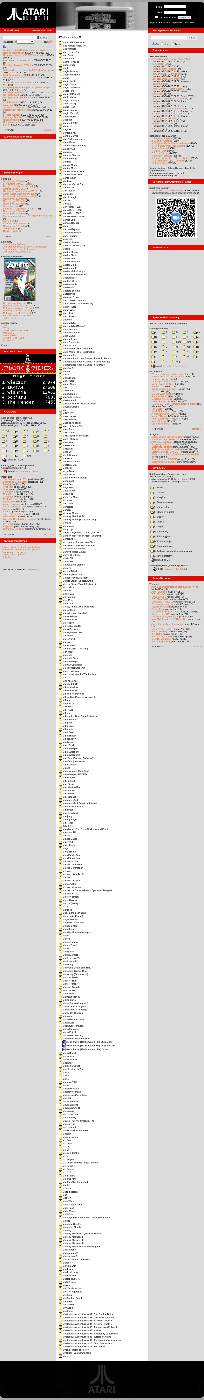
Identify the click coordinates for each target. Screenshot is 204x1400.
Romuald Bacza (159, 396)
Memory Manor (69, 513)
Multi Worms (67, 1211)
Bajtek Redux (9, 318)
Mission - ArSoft (69, 880)
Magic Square (68, 110)
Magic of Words (69, 100)
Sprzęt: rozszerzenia (161, 447)
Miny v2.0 (66, 842)
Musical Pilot (67, 1275)
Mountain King (68, 1105)
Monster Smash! (69, 987)
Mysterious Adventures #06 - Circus (80, 1330)
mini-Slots (66, 826)
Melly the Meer (68, 497)
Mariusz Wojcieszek (161, 394)
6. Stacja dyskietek (162, 512)
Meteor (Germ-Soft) (71, 574)
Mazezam (66, 448)
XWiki (6, 328)
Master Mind (67, 265)
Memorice (66, 507)
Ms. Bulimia (67, 1175)
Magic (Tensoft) (69, 113)
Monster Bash (68, 977)
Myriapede (66, 1304)
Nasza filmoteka (11, 119)
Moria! (64, 1075)
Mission (65, 877)
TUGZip (34, 471)
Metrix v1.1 (66, 594)
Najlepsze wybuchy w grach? (166, 79)
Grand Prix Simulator (13, 529)
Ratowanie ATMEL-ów (162, 601)
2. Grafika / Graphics (161, 141)
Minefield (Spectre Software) (76, 758)
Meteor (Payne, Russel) (73, 577)
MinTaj (64, 835)
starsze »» (48, 130)
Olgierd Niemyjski (160, 423)
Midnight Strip (68, 658)
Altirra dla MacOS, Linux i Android (168, 59)
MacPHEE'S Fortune (71, 42)
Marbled (65, 200)
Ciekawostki (157, 93)
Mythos (65, 1356)
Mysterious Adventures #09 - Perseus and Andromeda (90, 1340)
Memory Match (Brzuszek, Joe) (77, 519)
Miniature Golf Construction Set (78, 803)
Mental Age (67, 539)
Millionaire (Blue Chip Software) (78, 716)
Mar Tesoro (67, 190)
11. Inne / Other (159, 163)
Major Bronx (67, 142)
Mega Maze (67, 474)
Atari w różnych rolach (162, 636)
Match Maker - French (72, 300)
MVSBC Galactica (70, 1288)
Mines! (64, 768)
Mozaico (65, 1133)
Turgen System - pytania (163, 69)
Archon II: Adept (11, 504)
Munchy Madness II (71, 1237)
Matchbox (66, 313)
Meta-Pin (65, 568)
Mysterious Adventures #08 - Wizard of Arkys (85, 1336)
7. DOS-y (157, 517)
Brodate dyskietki (11, 115)
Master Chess (68, 255)
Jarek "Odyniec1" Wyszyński (165, 418)
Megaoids (66, 494)
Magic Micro (67, 97)
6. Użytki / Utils (158, 150)
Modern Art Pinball (71, 916)
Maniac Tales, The (70, 174)
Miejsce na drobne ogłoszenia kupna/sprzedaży (175, 454)
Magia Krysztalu (69, 74)
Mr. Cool (65, 1143)
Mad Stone (66, 55)
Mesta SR (66, 561)
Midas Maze (67, 645)
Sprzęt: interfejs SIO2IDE (164, 459)
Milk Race (66, 710)
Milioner (65, 700)
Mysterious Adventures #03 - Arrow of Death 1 (85, 1320)
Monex (64, 938)
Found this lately (159, 83)
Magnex (65, 129)
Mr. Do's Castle (69, 1153)
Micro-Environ (68, 629)
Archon (6, 511)
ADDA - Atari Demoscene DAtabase (168, 323)
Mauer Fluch (67, 384)
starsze (50, 236)
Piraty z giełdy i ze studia (163, 118)
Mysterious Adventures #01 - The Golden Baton (86, 1314)
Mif (62, 677)
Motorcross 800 (69, 1088)
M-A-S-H (65, 239)
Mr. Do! (64, 1150)
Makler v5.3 (67, 149)
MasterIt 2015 (68, 281)
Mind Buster (67, 735)
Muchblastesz (68, 1192)
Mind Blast (66, 732)
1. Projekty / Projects (161, 138)
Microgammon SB (70, 632)
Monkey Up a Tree (70, 958)
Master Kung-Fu (69, 261)
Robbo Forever (10, 499)
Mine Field (66, 745)
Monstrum (66, 993)
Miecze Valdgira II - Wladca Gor (77, 674)
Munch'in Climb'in (70, 1224)
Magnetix (66, 126)
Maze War (66, 442)
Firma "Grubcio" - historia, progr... (168, 88)
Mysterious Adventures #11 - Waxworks (82, 1346)
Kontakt (5, 345)
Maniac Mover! (68, 168)
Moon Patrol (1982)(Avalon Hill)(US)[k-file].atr (88, 1045)
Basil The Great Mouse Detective (19, 519)
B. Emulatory (159, 531)
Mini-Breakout (68, 813)
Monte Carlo (67, 1000)
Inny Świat (8, 524)
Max (63, 387)
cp (196, 332)
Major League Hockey (72, 145)
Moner (64, 935)
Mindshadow (67, 739)
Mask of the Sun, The (72, 245)
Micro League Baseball (73, 613)
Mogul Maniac (68, 919)
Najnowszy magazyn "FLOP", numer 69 (23, 55)
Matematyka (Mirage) (72, 326)
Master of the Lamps (72, 271)
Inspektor (7, 526)
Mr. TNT (65, 1172)
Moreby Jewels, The (71, 1069)
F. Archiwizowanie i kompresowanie (171, 551)
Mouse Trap (67, 1124)
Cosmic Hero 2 (158, 103)
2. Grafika (157, 492)
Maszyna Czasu (69, 297)
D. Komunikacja (160, 541)
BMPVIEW (8, 221)
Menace (65, 522)
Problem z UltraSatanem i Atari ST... (169, 113)
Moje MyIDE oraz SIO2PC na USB (168, 619)
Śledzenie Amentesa (161, 399)
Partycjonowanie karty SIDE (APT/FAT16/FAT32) (27, 216)
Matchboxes (67, 316)
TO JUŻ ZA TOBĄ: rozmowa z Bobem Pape (173, 404)
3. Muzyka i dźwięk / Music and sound (170, 143)
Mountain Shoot (69, 1108)
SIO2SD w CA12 (159, 599)
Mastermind (67, 287)
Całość (9, 471)
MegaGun (66, 484)
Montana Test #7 (69, 997)
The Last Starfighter (13, 514)
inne (27, 455)
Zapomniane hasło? (160, 22)
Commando (9, 491)
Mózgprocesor (68, 1137)
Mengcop (66, 529)
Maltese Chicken (69, 155)
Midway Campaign (70, 665)
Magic (64, 78)
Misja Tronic (67, 851)
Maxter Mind (67, 400)
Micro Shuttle (68, 619)
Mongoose (66, 951)
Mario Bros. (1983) (70, 207)
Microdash (66, 623)
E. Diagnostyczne (161, 546)
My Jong (65, 1295)
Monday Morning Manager (75, 932)
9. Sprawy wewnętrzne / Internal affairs (170, 158)
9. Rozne (156, 526)
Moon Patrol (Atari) (71, 1035)
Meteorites (66, 587)
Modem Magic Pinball (72, 913)
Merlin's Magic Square (73, 552)
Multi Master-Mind (70, 1204)
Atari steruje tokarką (161, 641)
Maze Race (66, 429)
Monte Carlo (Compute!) (73, 1003)
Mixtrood (65, 910)
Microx (64, 642)
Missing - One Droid (71, 874)
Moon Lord (66, 1022)
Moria (64, 1072)
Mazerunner (67, 445)
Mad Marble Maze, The (73, 45)
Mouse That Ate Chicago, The (76, 1121)
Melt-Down (66, 503)
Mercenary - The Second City (76, 545)
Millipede (65, 722)
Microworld (67, 639)
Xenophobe (9, 496)
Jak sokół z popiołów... (14, 107)
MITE (63, 906)
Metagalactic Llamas (72, 564)
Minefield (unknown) (71, 761)
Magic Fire (66, 91)
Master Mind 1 (68, 268)
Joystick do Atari (159, 606)
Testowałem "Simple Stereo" (165, 611)
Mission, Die (67, 884)
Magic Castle (67, 84)
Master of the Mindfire (72, 274)
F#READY (156, 386)
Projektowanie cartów (162, 604)
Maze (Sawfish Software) (74, 435)
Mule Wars (66, 1201)
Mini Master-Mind (70, 787)
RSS (48, 42)
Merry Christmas (70, 555)
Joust (5, 489)
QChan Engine (10, 231)
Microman (66, 635)
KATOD (155, 391)
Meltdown (66, 500)
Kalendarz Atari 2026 (13, 117)
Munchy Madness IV (71, 1243)
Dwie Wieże (9, 516)
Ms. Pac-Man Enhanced (73, 1182)
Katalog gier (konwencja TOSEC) (18, 465)
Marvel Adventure (70, 232)
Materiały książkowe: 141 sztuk (18, 308)
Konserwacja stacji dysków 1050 (19, 193)
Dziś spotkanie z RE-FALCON (18, 97)
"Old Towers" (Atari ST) (14, 479)
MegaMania (67, 490)
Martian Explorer (70, 229)
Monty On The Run (71, 1013)
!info (176, 342)
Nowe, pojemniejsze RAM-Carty (167, 437)
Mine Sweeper (68, 748)
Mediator (65, 458)
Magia (64, 68)
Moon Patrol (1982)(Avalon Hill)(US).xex (85, 1049)
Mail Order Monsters (71, 139)
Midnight (65, 655)
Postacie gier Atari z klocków (17, 110)
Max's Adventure (70, 397)
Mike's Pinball (68, 690)
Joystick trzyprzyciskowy (163, 616)
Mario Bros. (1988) (70, 210)
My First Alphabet (70, 1291)
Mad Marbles (67, 49)
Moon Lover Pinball (71, 1026)
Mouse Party (67, 1117)
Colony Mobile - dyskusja (14, 552)
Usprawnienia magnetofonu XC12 (20, 191)
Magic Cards (67, 81)
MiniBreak (66, 809)
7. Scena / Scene (160, 153)
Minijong (65, 816)
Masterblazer (67, 277)
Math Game (67, 336)
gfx (197, 337)
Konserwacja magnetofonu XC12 (19, 196)
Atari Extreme (10, 102)
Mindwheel (66, 742)
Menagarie (66, 526)
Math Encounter (69, 332)
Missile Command (70, 864)
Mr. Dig (64, 1146)
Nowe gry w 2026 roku (14, 181)
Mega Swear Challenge (73, 477)
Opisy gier (6, 477)
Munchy (65, 1230)
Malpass (65, 152)
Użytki (167, 44)
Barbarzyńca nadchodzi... (16, 92)
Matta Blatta (67, 378)
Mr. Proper (66, 1159)
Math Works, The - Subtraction (77, 352)
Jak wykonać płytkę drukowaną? (167, 624)
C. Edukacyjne (160, 536)
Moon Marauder (69, 1029)
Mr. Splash (66, 1169)
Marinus (65, 203)
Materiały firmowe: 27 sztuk (16, 310)
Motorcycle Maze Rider (73, 1095)
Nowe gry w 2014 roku (14, 226)
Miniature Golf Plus (71, 806)
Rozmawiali (155, 371)
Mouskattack (67, 1127)
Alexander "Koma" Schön (164, 413)
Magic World (67, 116)
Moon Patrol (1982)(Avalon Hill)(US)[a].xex (87, 1042)
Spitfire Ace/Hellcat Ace (15, 506)
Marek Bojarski (158, 421)
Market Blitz (67, 220)
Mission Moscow (70, 887)
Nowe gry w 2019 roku (14, 201)
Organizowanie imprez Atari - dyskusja (21, 547)
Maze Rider (67, 432)
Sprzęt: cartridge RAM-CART (166, 452)
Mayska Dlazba (69, 406)
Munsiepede (67, 1249)
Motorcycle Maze (70, 1091)
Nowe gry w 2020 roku (14, 198)
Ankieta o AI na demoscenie (17, 60)
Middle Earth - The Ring (73, 648)
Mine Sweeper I (69, 752)
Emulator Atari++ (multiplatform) (19, 249)
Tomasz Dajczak (159, 379)
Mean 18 (65, 452)
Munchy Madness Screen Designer (79, 1246)
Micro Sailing (68, 616)
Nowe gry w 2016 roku (14, 211)
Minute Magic (68, 839)
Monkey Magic (68, 955)
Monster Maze (68, 984)
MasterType (67, 294)
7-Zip (28, 471)
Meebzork (66, 468)
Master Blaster (68, 252)
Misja (63, 848)
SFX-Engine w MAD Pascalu (17, 184)
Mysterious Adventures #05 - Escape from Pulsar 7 (88, 1327)
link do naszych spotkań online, (167, 190)
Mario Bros (8, 494)
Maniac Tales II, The (71, 171)
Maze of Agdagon (70, 423)
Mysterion (66, 1311)
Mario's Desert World (72, 216)
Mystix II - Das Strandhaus (75, 1353)
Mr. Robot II (67, 1166)
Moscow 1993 (68, 1082)
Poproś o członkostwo (183, 22)
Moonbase (66, 1056)
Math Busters (68, 329)
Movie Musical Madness (73, 1130)
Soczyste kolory (159, 631)
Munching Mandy (70, 1227)
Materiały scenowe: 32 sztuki (17, 305)
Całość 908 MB (160, 560)
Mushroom (66, 1269)
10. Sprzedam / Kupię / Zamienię (167, 160)
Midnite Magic (68, 661)
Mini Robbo (67, 790)
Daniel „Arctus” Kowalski (163, 389)
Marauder (66, 194)
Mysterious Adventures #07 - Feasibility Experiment (88, 1333)
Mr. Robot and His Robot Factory (78, 1162)
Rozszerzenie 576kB (161, 629)
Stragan (153, 434)
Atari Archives (10, 335)
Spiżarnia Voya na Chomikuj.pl (18, 315)
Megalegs (66, 487)
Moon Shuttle (68, 1053)
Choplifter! (8, 486)
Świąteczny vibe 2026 (162, 123)
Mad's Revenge (69, 62)
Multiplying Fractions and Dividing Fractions (84, 1217)
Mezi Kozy (66, 600)
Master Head (67, 258)
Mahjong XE (67, 133)
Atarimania (8, 333)
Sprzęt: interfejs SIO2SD (163, 461)
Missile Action (68, 861)
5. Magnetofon (160, 507)
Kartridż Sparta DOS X (14, 189)
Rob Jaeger (157, 409)
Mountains (66, 1111)
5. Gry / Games (159, 148)
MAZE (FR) (66, 413)
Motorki (65, 1098)
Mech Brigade (68, 455)
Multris (64, 1220)
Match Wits (67, 310)
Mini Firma (66, 784)
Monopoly (66, 964)
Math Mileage (68, 339)
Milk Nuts (66, 706)
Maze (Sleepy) (68, 439)
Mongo (64, 948)
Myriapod (66, 1308)
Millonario (66, 729)
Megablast (66, 481)
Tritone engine (10, 228)
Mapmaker (66, 187)
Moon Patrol (67, 1032)
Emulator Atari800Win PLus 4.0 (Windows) (24, 246)
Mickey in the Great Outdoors (76, 606)
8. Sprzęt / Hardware (161, 155)
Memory (65, 510)
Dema (178, 44)
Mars (63, 226)
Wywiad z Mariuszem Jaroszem (167, 374)
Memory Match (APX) (72, 516)
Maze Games (67, 416)
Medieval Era (67, 465)
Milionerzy (66, 703)
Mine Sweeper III (69, 755)
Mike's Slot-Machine (71, 693)
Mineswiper (67, 777)
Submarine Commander (15, 482)
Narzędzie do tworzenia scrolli (18, 186)
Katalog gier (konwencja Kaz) (17, 418)
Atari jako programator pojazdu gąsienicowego (26, 87)
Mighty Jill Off (68, 684)
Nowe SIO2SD (158, 596)
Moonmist (66, 1063)
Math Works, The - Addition (75, 348)
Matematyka (67, 323)
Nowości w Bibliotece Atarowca (18, 82)
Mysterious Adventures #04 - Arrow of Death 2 (85, 1324)
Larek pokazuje (11, 206)
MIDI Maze (66, 651)
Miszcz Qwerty (68, 903)
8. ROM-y (157, 521)
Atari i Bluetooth (159, 592)
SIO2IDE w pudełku (161, 639)
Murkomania (67, 1266)
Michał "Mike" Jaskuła (162, 384)
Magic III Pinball (69, 94)
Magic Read (67, 107)
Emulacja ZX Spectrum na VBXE (19, 208)
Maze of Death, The (71, 426)
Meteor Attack (68, 571)
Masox (64, 248)
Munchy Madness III (71, 1240)
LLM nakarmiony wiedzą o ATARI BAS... (171, 108)
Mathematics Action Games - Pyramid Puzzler (85, 358)
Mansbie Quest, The (71, 184)
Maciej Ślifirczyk (159, 416)
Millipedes (66, 726)
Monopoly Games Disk (73, 971)
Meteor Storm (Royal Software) (77, 584)
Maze (63, 410)
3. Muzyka (157, 497)
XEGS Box (156, 634)
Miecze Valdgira (69, 671)
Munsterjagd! (68, 1256)
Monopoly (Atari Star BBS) (75, 967)
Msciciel (65, 1185)
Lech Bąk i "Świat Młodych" (165, 381)
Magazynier (67, 65)
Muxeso (65, 1285)
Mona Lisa (66, 929)
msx (187, 347)
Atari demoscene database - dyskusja (21, 549)
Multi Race (66, 1208)
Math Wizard (67, 345)
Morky (64, 1079)
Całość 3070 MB (12, 459)
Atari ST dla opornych (14, 223)
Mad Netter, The (69, 52)
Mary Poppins (68, 236)
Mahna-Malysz (68, 136)
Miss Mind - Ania (69, 855)
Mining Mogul (68, 819)
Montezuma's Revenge (73, 1009)
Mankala (65, 181)
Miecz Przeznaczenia (72, 668)
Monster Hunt (68, 980)
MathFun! (66, 368)
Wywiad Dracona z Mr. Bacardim (167, 376)
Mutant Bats (67, 1282)
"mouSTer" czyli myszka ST (165, 439)
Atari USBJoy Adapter (162, 442)
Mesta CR (66, 558)
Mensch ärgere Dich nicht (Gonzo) (79, 532)
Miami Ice (66, 603)
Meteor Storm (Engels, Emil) (76, 581)
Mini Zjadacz (67, 797)
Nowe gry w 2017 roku (14, 203)
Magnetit (65, 119)
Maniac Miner (68, 165)
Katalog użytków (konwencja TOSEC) (169, 565)
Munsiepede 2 (68, 1253)
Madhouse (66, 58)
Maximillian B (68, 394)
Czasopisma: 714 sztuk (15, 303)
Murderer (66, 1262)
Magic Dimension (70, 87)
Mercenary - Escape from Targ (77, 542)
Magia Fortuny (68, 71)
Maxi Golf (66, 390)
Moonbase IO (68, 1059)
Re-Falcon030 (10, 95)
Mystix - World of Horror (74, 1350)
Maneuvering (68, 158)
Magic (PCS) (67, 103)
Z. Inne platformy (161, 556)
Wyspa (6, 509)
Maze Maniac (67, 419)
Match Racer (67, 307)
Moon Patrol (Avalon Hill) (74, 1038)
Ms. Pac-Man (67, 1179)
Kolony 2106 (9, 501)
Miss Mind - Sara (70, 858)
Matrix (64, 374)
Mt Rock (65, 1188)
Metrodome (67, 597)
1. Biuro (156, 487)
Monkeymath (67, 961)
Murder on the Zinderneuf (74, 1259)
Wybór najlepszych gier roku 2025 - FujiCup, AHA (28, 70)
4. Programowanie (162, 502)
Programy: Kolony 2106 (163, 444)
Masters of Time (69, 290)
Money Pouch (68, 945)
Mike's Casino (68, 687)
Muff (63, 1195)
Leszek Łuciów (158, 401)
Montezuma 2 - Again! (72, 1006)
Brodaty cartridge (11, 75)
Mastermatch (68, 284)
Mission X (66, 893)
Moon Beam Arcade (71, 1019)
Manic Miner (67, 178)
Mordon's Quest (69, 1066)
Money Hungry (68, 942)
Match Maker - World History (76, 303)
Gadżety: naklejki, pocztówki (165, 449)
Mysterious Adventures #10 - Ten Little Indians (86, 1343)
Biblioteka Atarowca (12, 256)
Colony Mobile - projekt (13, 554)
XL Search (8, 340)
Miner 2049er (67, 764)
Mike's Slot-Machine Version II (77, 697)
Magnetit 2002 (68, 123)
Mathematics (67, 355)
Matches (65, 319)
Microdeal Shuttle (70, 626)
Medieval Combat (70, 461)
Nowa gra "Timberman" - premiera (168, 98)
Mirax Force (67, 845)
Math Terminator (69, 342)
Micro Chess (67, 610)
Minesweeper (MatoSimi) (74, 771)
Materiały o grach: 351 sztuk (17, 313)
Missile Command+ (71, 868)
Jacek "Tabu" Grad (160, 411)
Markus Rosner (69, 223)
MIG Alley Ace (68, 681)
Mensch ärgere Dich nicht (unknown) (80, 535)
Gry (157, 44)
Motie (64, 1085)
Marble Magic (68, 197)
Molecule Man (68, 926)
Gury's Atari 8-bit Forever (15, 330)
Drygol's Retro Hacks (13, 338)
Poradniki (6, 179)
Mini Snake (67, 793)
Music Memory (68, 1272)
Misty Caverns (68, 900)
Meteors (65, 590)
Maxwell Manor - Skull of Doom (77, 403)
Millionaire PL (68, 719)
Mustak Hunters (69, 1279)
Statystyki (7, 557)
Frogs (6, 484)
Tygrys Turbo (158, 609)
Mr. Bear (65, 1140)
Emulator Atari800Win (14, 244)
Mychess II (66, 1301)
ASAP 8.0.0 (9, 105)
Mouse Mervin (68, 1114)
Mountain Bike (68, 1101)
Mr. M (63, 1156)
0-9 (5, 431)
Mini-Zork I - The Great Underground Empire (84, 829)
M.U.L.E (65, 1198)
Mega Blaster (68, 471)
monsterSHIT (68, 990)
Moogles (65, 1016)
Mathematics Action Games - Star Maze (82, 364)
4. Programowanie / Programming (168, 146)
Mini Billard (67, 781)
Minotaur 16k (68, 832)
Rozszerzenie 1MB (160, 614)
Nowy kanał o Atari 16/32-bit (17, 65)
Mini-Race (66, 822)
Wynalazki (154, 584)
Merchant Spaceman (72, 548)
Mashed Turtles (69, 242)
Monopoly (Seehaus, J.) (73, 974)
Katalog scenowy (158, 328)
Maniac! (65, 161)
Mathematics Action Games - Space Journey (84, 361)
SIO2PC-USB (158, 594)
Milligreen (66, 713)
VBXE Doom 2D (159, 64)
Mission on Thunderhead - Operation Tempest (85, 890)
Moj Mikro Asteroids (71, 922)
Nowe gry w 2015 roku (14, 213)
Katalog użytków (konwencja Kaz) (167, 474)
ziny (176, 361)
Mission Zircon (69, 896)
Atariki (6, 325)
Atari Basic (156, 128)
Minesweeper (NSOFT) (73, 774)
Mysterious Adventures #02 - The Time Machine (86, 1317)
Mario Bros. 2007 (70, 213)
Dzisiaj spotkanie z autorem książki (20, 77)
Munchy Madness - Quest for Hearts (80, 1233)
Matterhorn (67, 381)
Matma (64, 371)
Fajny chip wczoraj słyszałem (166, 74)
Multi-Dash (66, 1214)
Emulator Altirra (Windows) (16, 251)
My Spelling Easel (70, 1298)
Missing (65, 871)
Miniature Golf (68, 800)
